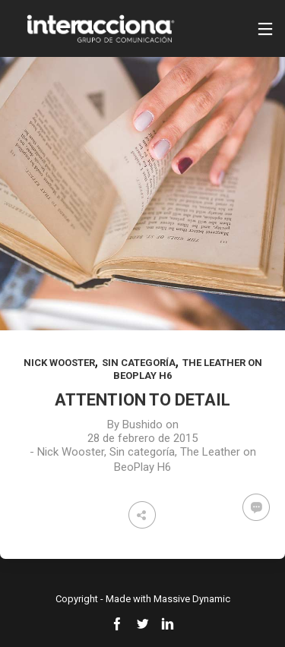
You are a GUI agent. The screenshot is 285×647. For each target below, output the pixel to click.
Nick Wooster (59, 362)
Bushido (142, 424)
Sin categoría (139, 362)
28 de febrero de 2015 (142, 438)
